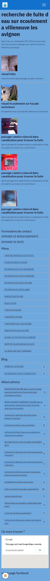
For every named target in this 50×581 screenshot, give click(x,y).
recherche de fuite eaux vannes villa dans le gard (25, 521)
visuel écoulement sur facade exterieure (20, 105)
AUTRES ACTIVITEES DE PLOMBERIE (20, 337)
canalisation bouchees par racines (25, 482)
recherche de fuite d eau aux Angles (25, 425)
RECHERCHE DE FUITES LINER (17, 289)
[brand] (5, 4)
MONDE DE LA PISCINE (25, 366)
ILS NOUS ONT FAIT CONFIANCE (18, 351)
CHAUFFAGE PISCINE (13, 316)
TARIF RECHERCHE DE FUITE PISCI (19, 255)
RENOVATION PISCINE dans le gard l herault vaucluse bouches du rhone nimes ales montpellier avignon (25, 392)
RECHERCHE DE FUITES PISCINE (18, 282)
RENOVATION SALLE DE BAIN (17, 330)
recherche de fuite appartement (25, 513)
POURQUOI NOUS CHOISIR (16, 262)
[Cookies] (5, 576)
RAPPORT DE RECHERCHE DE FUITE (20, 344)
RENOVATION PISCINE (14, 296)
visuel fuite (8, 74)
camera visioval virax (25, 496)
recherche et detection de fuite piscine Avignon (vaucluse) (25, 417)
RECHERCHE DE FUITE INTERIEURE (19, 269)
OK (40, 550)
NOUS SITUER (10, 303)
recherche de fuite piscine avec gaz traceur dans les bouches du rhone (25, 473)
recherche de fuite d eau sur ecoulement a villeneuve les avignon (25, 434)
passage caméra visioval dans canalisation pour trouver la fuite (22, 138)
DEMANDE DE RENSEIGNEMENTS (19, 236)
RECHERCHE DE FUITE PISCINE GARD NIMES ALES (25, 443)
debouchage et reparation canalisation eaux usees (25, 504)
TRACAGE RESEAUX (13, 310)
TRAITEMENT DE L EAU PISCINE (18, 323)
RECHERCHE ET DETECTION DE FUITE (25, 373)
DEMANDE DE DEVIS (12, 242)
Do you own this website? (15, 550)
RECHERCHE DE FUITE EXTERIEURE (19, 276)
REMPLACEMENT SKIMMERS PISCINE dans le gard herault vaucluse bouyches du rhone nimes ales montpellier (25, 405)
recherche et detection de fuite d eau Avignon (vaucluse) (25, 453)
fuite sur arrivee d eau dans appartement (25, 489)
